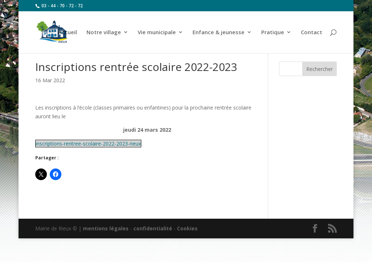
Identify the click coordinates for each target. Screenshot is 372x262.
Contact (311, 32)
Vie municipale (157, 32)
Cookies (187, 228)
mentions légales (106, 228)
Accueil (67, 32)
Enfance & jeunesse (218, 32)
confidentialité (152, 228)
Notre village (103, 32)
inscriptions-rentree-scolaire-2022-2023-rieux (88, 143)
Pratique (272, 32)
